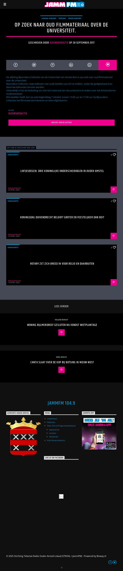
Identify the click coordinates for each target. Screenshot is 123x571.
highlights (13, 154)
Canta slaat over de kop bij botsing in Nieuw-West (62, 362)
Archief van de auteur (61, 122)
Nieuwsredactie (59, 43)
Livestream (52, 418)
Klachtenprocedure (56, 440)
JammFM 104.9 (61, 403)
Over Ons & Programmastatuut (61, 425)
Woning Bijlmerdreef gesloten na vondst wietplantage (62, 325)
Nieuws (62, 18)
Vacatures (53, 436)
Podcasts (51, 422)
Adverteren (54, 429)
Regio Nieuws (74, 18)
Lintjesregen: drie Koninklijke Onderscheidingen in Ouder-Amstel (62, 171)
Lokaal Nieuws (49, 18)
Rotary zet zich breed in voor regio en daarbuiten (62, 263)
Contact (52, 433)
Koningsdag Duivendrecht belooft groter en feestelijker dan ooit (62, 217)
